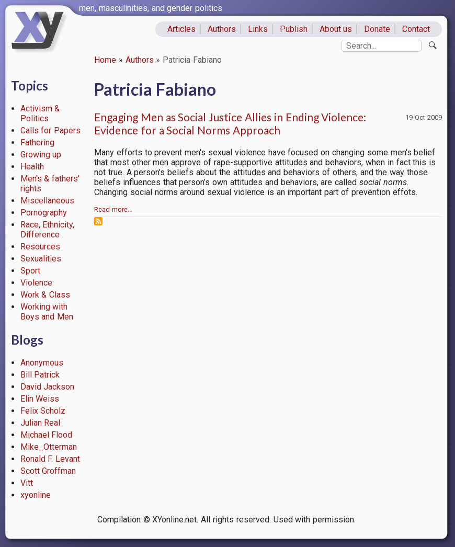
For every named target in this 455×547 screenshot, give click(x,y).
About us (336, 29)
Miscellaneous (47, 201)
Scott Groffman (48, 471)
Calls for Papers (50, 130)
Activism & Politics (40, 113)
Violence (36, 283)
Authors (222, 29)
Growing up (41, 154)
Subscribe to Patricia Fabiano (98, 221)
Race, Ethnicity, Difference (47, 230)
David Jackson (47, 387)
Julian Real (40, 423)
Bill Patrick (40, 375)
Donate (377, 29)
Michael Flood (46, 435)
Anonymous (41, 363)
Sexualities (40, 259)
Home (105, 60)
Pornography (43, 213)
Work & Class (45, 295)
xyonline (35, 495)
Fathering (37, 142)
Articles (181, 29)
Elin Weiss (40, 399)
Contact (416, 29)
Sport (30, 271)
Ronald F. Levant (50, 459)
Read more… (113, 209)
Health (32, 167)
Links (258, 29)
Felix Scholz (43, 411)
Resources (40, 247)
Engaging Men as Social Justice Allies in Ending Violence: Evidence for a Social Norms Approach (230, 123)
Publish (294, 29)
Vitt (26, 483)
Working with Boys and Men (47, 312)
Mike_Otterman (48, 447)
